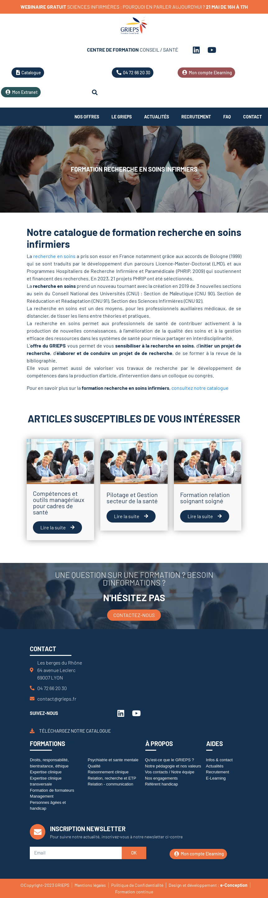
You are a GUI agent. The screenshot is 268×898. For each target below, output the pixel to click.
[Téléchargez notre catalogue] (32, 731)
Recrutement (196, 116)
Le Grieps (121, 116)
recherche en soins (54, 256)
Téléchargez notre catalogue (75, 731)
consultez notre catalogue (200, 388)
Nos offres (87, 116)
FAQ (227, 116)
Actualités (156, 116)
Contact (252, 116)
